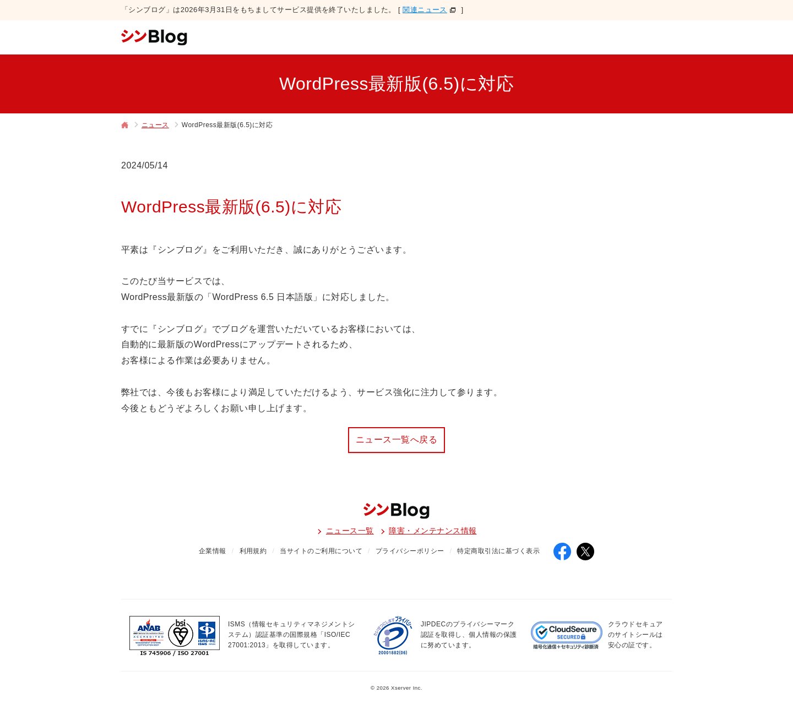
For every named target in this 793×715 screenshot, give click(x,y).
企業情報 (212, 551)
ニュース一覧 (350, 530)
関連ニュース (425, 10)
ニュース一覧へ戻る (396, 439)
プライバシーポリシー (410, 551)
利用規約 (253, 551)
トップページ (125, 126)
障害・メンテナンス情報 (432, 530)
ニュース (155, 125)
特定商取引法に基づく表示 (498, 551)
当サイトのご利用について (321, 551)
